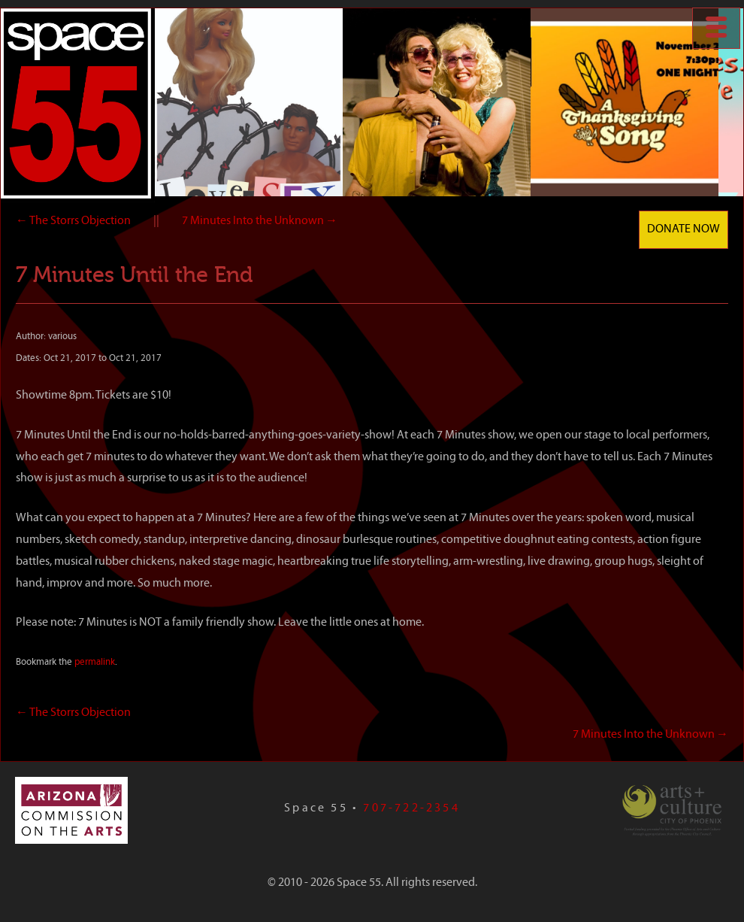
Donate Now (683, 229)
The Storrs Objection (73, 221)
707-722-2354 (411, 808)
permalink (94, 662)
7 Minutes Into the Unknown (259, 221)
